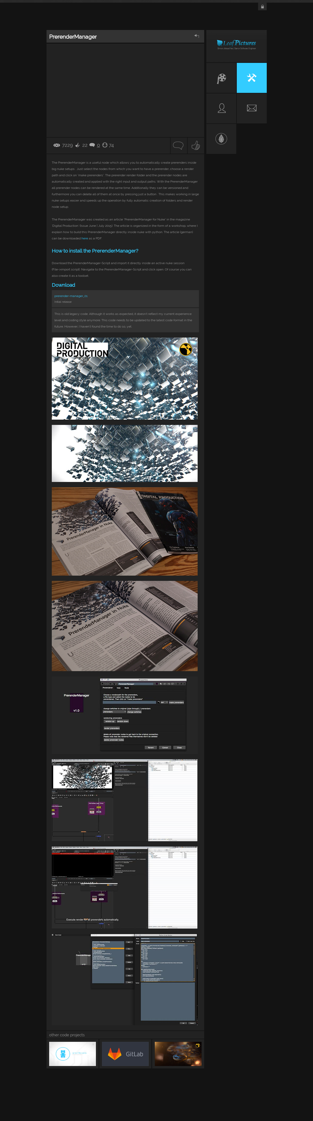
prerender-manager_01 (71, 296)
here (84, 238)
